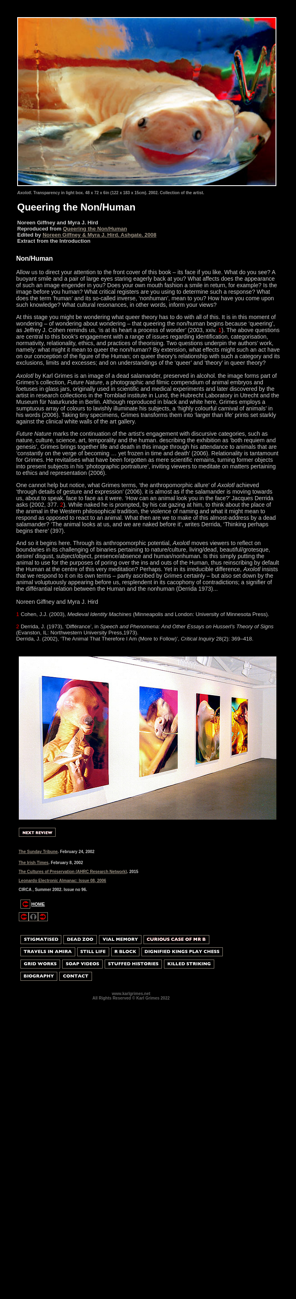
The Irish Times (34, 862)
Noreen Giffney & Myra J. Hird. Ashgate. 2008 (99, 235)
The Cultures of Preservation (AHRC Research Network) (73, 871)
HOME (38, 904)
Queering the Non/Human (95, 229)
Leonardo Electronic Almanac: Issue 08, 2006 (62, 880)
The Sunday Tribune (38, 851)
